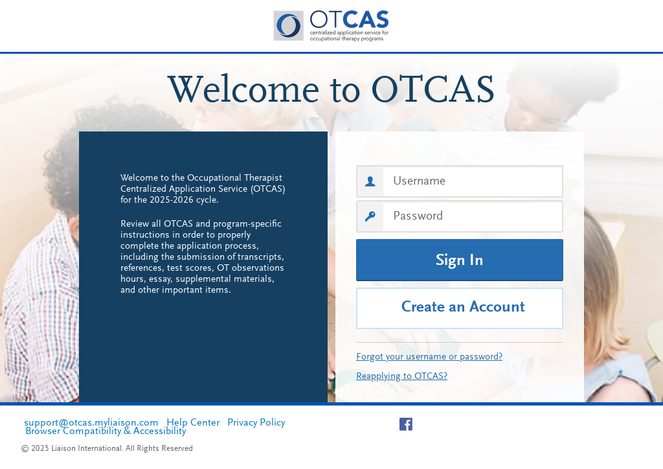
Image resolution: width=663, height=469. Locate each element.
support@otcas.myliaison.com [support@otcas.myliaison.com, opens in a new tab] (91, 423)
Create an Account (463, 308)
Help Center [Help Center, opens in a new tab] (192, 423)
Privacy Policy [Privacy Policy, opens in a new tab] (256, 423)
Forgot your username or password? (429, 357)
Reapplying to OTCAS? (401, 377)
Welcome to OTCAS (332, 92)
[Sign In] (459, 260)
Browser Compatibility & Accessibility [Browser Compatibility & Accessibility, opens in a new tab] (105, 431)
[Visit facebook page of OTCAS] (410, 424)
